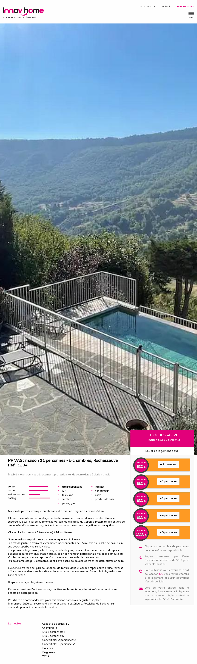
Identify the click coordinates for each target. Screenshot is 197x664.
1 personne (168, 464)
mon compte (147, 6)
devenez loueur (185, 6)
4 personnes (168, 515)
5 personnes (168, 532)
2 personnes (168, 481)
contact (165, 6)
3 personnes (168, 498)
